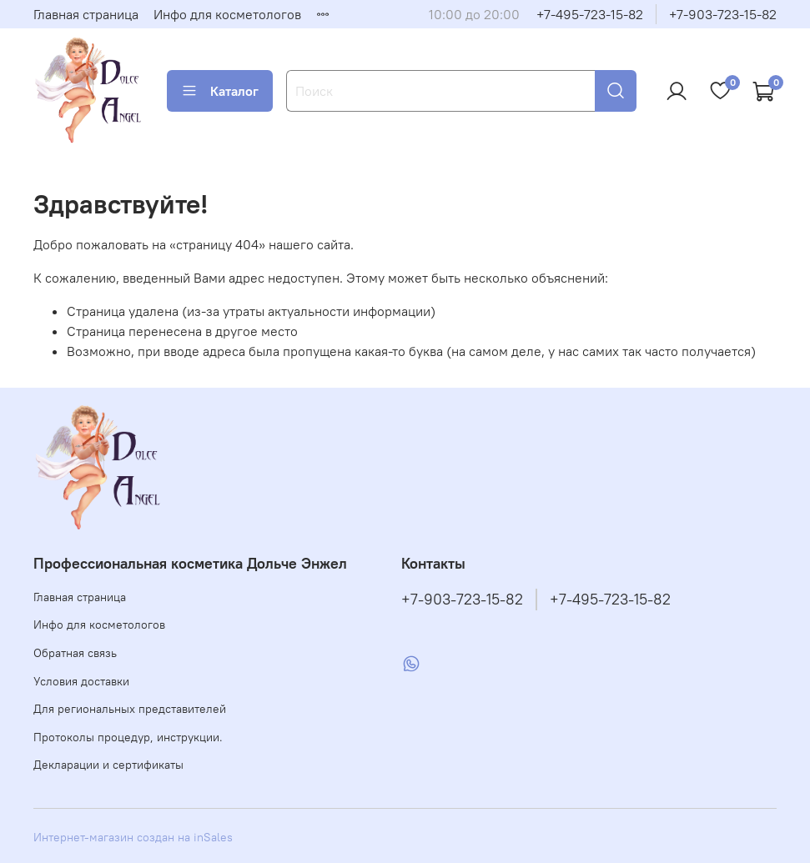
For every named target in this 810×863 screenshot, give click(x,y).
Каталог (220, 91)
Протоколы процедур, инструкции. (128, 737)
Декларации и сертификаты (108, 764)
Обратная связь (75, 652)
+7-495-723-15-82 (589, 14)
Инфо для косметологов (227, 14)
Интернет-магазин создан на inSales (133, 837)
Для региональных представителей (129, 708)
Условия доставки (81, 681)
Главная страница (85, 14)
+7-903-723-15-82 (723, 14)
